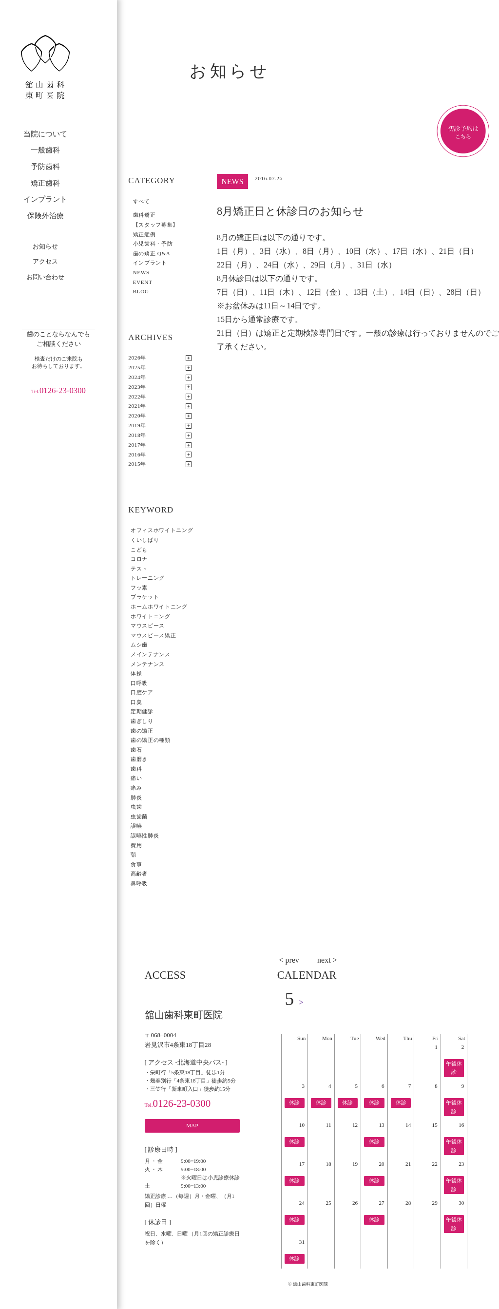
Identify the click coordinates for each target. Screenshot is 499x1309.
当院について (45, 134)
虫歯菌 (139, 816)
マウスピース (148, 625)
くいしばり (145, 540)
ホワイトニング (151, 616)
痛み (136, 788)
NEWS (141, 272)
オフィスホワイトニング (162, 530)
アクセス (45, 261)
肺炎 (136, 797)
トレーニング (148, 578)
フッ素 (139, 587)
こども (139, 549)
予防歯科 (45, 167)
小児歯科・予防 (153, 244)
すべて (141, 201)
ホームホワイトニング (159, 606)
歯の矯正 (142, 731)
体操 (136, 673)
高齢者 (139, 873)
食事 (136, 864)
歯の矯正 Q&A (152, 253)
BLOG (141, 291)
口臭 (136, 702)
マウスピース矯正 (153, 635)
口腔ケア (142, 692)
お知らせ (45, 246)
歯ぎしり (142, 721)
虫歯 (136, 807)
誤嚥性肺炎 (145, 835)
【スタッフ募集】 (155, 225)
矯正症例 (144, 234)
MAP (192, 1125)
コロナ (139, 559)
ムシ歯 (139, 644)
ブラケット (145, 597)
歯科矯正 (144, 215)
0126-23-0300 (58, 390)
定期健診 (142, 711)
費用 (136, 845)
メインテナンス (151, 654)
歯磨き (139, 759)
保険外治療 (45, 216)
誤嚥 (136, 826)
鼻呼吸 (139, 883)
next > (327, 960)
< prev (289, 960)
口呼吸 (139, 683)
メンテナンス (148, 664)
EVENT (143, 282)
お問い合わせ (45, 277)
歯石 (136, 750)
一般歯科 (45, 150)
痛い (136, 778)
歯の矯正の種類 (151, 740)
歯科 (136, 769)
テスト (139, 568)
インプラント (45, 199)
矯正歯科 (45, 183)
